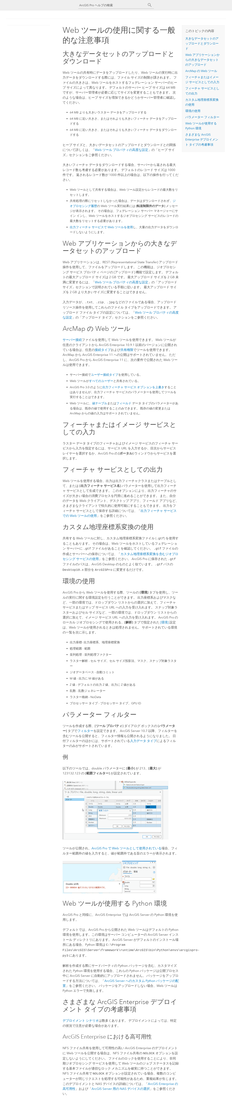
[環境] (164, 620)
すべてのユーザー (101, 380)
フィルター (85, 728)
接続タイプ (103, 349)
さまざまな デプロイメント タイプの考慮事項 (201, 139)
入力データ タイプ (143, 738)
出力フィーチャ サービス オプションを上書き (133, 387)
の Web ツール (201, 71)
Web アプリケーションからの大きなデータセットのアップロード (202, 60)
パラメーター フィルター (202, 117)
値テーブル (99, 403)
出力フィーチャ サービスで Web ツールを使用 (101, 227)
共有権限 (126, 349)
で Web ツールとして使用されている (126, 846)
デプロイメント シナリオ (81, 1017)
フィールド (123, 403)
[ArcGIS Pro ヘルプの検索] (112, 5)
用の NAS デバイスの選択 (121, 1084)
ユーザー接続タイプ (104, 374)
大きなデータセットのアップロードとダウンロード (202, 43)
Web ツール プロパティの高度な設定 (121, 150)
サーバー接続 (72, 339)
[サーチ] (150, 5)
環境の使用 (192, 111)
